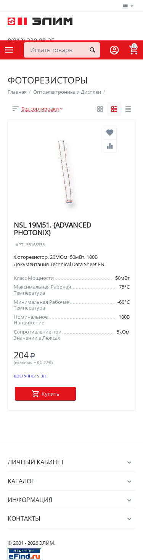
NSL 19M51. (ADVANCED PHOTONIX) (52, 228)
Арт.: (21, 244)
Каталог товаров (9, 50)
